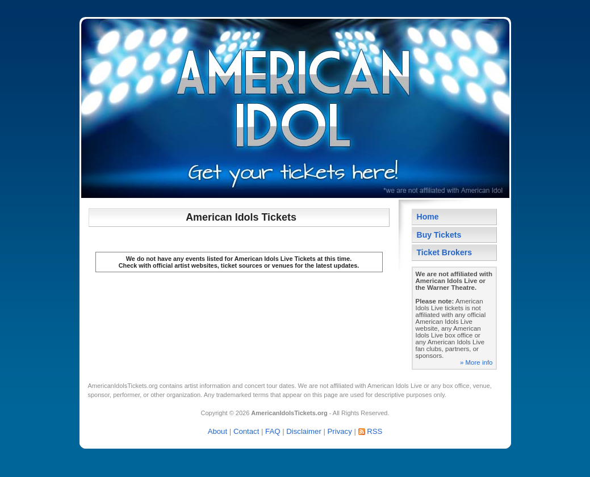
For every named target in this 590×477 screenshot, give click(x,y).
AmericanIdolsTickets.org (123, 385)
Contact (246, 431)
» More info (476, 362)
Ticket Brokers (444, 252)
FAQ (272, 431)
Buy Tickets (439, 234)
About (217, 431)
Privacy (340, 431)
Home (428, 216)
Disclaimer (303, 431)
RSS (374, 431)
